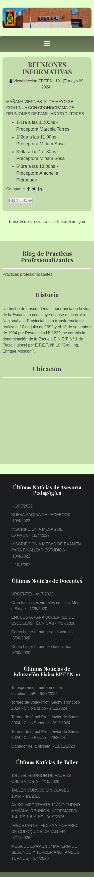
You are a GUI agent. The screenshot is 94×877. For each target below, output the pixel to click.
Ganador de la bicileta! (31, 746)
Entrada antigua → (73, 221)
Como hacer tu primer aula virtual (41, 632)
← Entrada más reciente (25, 221)
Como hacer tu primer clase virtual (41, 646)
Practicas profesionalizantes (27, 274)
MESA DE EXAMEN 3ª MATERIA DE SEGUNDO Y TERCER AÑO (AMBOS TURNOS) (45, 852)
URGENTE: (21, 594)
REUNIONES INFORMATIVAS (47, 68)
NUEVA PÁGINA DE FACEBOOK (40, 515)
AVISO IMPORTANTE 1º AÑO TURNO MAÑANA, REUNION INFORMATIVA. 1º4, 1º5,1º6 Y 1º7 (45, 811)
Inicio (51, 221)
